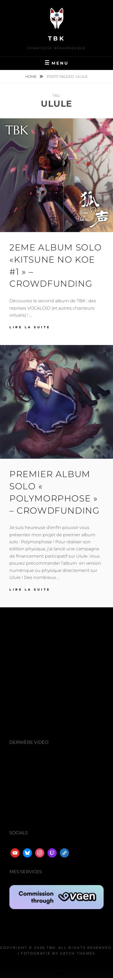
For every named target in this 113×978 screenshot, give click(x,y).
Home (31, 76)
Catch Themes (77, 953)
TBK (56, 38)
